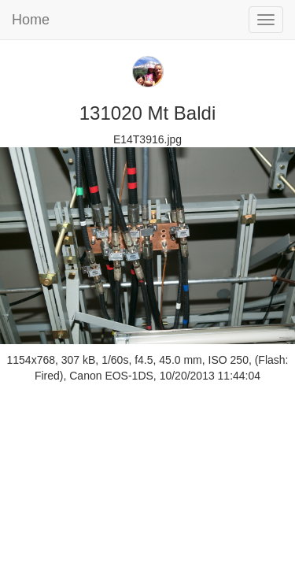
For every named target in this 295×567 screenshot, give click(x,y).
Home (31, 20)
